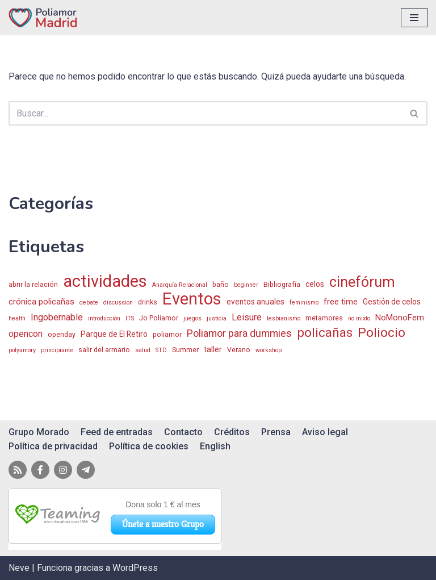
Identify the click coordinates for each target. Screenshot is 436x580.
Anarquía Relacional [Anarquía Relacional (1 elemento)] (179, 285)
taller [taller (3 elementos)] (213, 349)
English (215, 446)
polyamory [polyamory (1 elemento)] (22, 350)
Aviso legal (325, 432)
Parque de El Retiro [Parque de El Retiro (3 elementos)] (114, 334)
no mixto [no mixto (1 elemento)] (359, 318)
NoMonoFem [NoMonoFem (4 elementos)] (399, 317)
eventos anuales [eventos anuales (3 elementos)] (255, 301)
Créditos (232, 432)
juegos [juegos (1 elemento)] (192, 318)
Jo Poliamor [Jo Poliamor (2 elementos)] (158, 318)
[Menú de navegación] (414, 17)
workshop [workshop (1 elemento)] (268, 350)
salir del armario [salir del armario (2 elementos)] (104, 349)
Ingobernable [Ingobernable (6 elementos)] (57, 317)
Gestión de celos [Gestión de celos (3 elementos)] (392, 301)
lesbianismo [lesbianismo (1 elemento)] (283, 318)
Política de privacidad (53, 446)
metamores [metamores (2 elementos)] (324, 318)
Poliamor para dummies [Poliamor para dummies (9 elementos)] (239, 333)
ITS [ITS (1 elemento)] (129, 318)
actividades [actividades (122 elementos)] (105, 281)
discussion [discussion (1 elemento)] (118, 302)
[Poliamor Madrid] (43, 17)
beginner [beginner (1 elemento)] (246, 285)
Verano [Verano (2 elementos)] (238, 349)
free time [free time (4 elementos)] (341, 302)
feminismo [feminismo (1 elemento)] (304, 302)
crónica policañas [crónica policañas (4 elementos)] (41, 302)
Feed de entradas (117, 432)
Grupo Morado (39, 432)
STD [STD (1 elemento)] (161, 350)
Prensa (276, 432)
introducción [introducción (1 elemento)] (104, 318)
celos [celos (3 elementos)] (314, 284)
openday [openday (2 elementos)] (62, 334)
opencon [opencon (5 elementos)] (26, 334)
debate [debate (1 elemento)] (88, 302)
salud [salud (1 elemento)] (142, 350)
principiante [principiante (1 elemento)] (57, 350)
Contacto (183, 432)
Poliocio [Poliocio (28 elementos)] (381, 333)
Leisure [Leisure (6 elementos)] (247, 317)
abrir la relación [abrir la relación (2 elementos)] (33, 284)
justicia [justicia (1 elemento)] (217, 318)
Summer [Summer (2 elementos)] (185, 349)
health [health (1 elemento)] (17, 318)
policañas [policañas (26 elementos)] (325, 333)
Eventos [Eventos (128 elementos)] (191, 299)
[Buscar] (205, 113)
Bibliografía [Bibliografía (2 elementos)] (281, 284)
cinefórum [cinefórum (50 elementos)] (362, 282)
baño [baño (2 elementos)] (220, 284)
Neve (19, 567)
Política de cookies (148, 446)
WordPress (135, 567)
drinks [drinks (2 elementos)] (147, 302)
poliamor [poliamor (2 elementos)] (167, 334)
